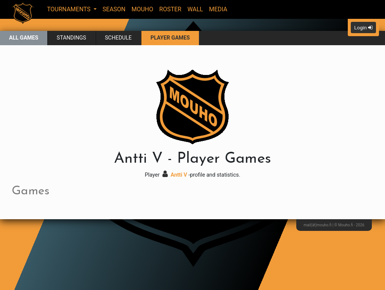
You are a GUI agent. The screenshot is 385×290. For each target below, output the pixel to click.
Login (363, 27)
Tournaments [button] (69, 9)
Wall (195, 9)
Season (114, 9)
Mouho (142, 9)
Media (218, 9)
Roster (170, 9)
